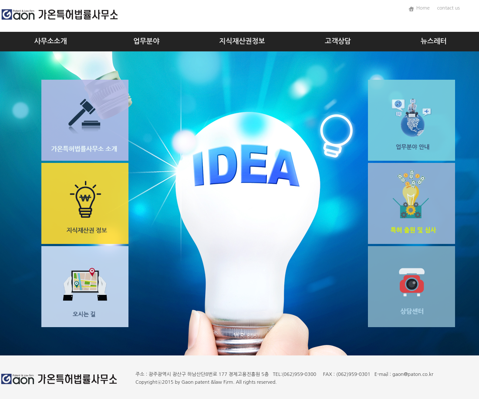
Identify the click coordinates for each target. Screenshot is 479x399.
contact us (448, 8)
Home (425, 8)
